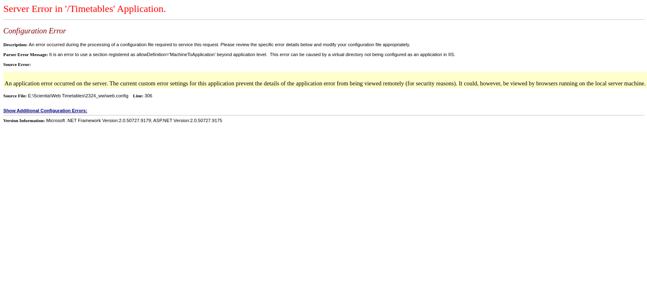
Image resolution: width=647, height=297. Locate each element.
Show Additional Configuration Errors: (45, 110)
